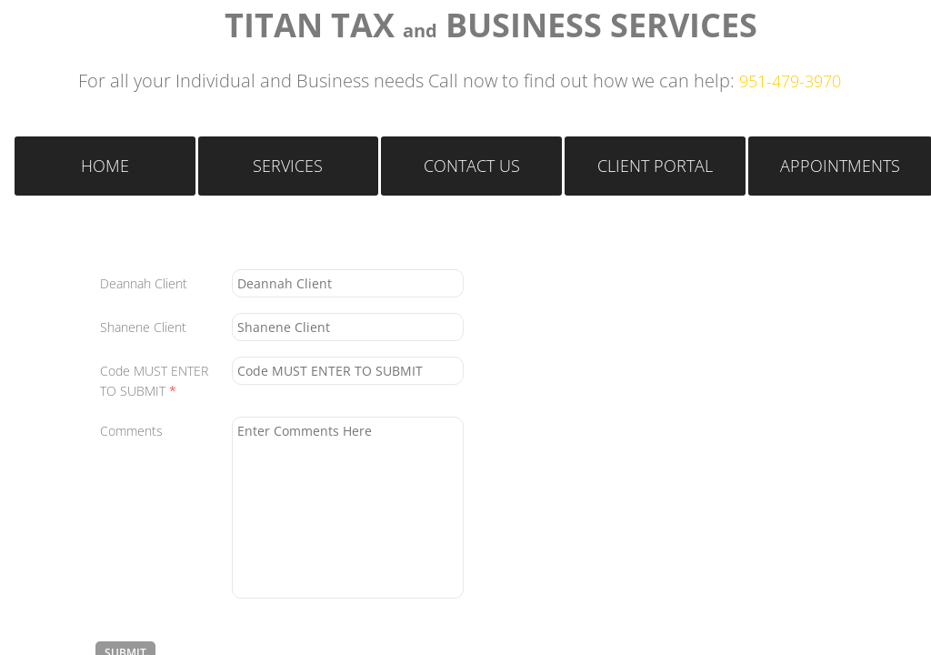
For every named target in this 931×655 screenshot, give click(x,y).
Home (105, 165)
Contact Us (472, 165)
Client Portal (655, 165)
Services (288, 165)
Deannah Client (143, 283)
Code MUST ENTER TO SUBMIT (154, 380)
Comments (131, 430)
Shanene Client (143, 327)
